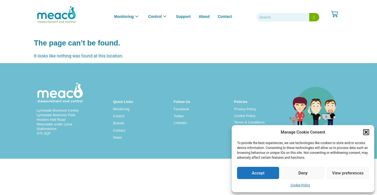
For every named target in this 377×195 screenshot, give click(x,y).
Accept (258, 173)
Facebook (181, 109)
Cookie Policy (300, 185)
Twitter (179, 116)
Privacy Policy (245, 109)
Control (118, 116)
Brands (118, 123)
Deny (303, 173)
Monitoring (121, 109)
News (117, 137)
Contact (225, 16)
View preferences (347, 173)
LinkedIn (180, 123)
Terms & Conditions (249, 122)
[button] (366, 132)
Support (183, 16)
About (204, 16)
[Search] (314, 17)
